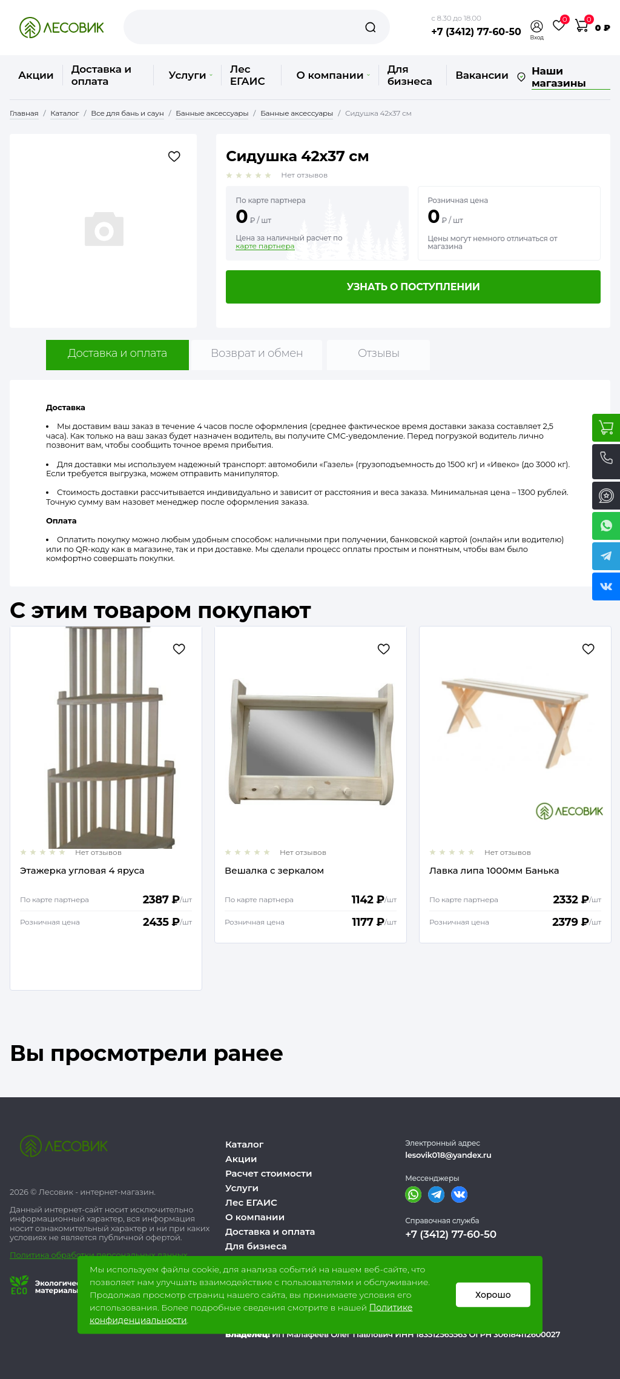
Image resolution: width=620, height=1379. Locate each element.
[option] (106, 808)
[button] (537, 26)
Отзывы (379, 353)
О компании (332, 75)
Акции (36, 75)
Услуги (190, 75)
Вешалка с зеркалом (274, 871)
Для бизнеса (410, 75)
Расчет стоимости (268, 1173)
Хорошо (493, 1294)
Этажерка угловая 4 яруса (82, 871)
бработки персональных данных (122, 1255)
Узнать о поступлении (413, 287)
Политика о (33, 1255)
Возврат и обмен (257, 353)
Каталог (244, 1144)
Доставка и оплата (101, 75)
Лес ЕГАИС (247, 75)
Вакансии (481, 75)
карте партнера (265, 246)
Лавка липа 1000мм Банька (494, 871)
